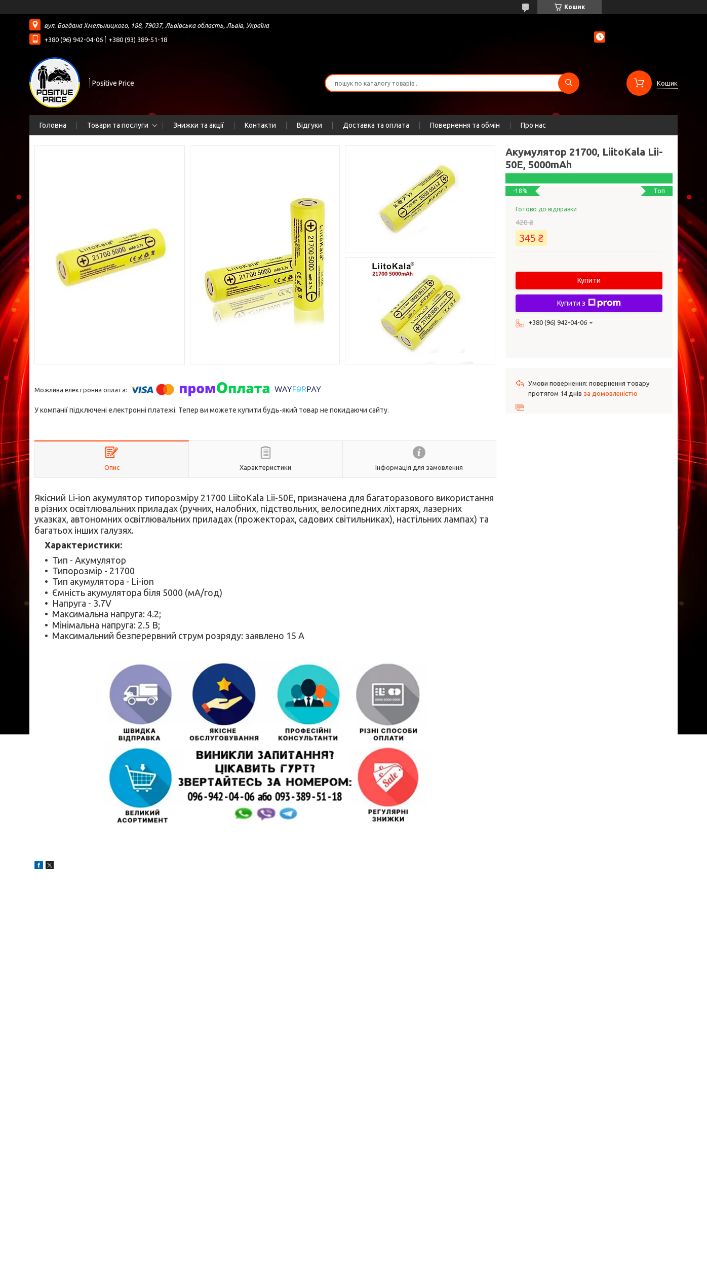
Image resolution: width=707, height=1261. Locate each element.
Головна (53, 125)
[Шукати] (568, 83)
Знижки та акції (198, 125)
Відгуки (309, 125)
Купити (589, 280)
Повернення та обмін (465, 125)
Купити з (589, 303)
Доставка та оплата (376, 125)
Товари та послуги (117, 125)
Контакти (260, 125)
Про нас (533, 125)
